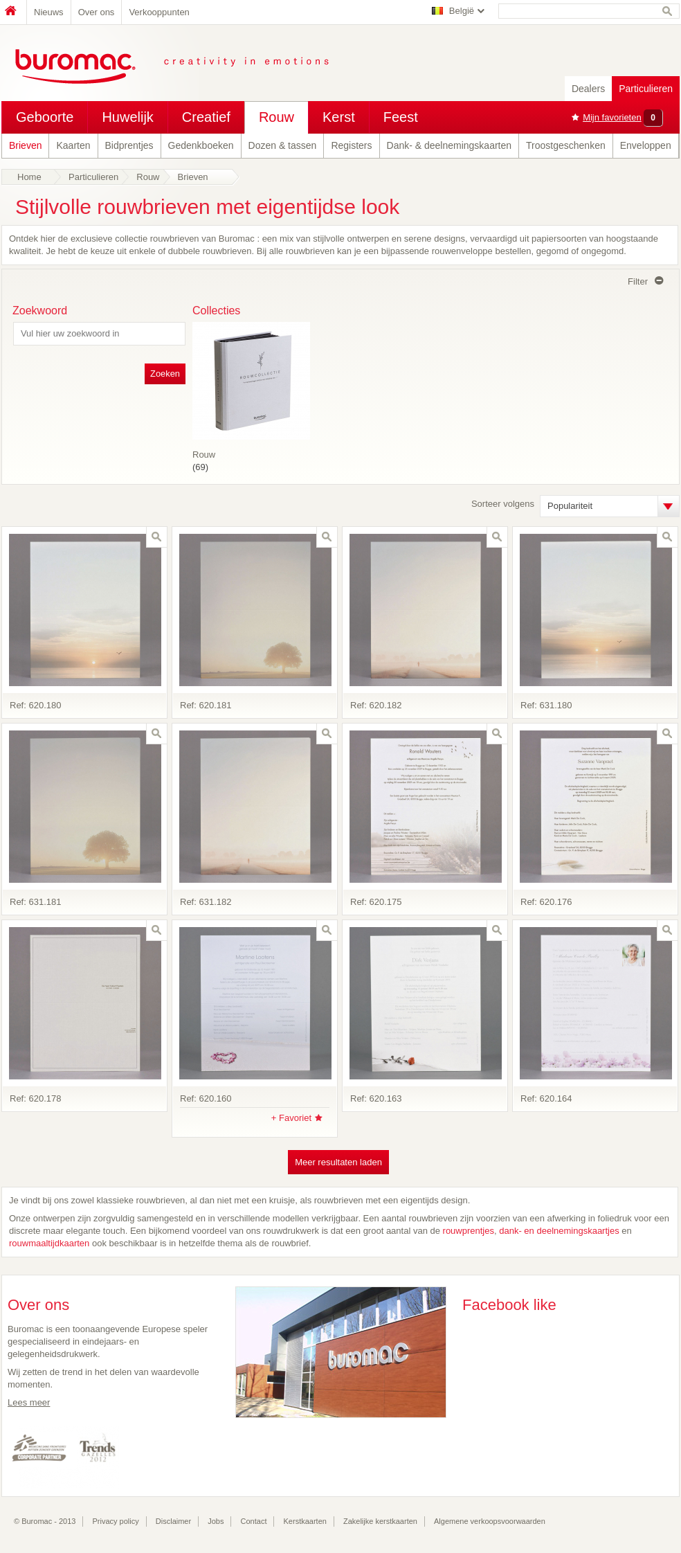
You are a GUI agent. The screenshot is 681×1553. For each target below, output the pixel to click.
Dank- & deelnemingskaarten (449, 145)
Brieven (25, 145)
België (461, 11)
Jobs (216, 1521)
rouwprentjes (468, 1231)
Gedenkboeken (201, 145)
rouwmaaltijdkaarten (50, 1243)
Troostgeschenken (566, 145)
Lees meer (29, 1402)
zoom (157, 537)
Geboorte (44, 117)
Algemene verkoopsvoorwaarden (489, 1521)
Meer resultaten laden (338, 1162)
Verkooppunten (159, 12)
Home (13, 12)
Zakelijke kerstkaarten (380, 1521)
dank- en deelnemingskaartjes (559, 1231)
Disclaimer (173, 1521)
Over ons (96, 12)
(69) (251, 451)
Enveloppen (645, 145)
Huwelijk (127, 117)
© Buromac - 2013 (44, 1521)
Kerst (339, 117)
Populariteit (569, 506)
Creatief (206, 117)
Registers (351, 145)
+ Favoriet (291, 1118)
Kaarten (73, 145)
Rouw (276, 117)
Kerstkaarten (305, 1521)
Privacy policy (116, 1521)
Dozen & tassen (282, 145)
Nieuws (49, 12)
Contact (254, 1521)
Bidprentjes (129, 145)
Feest (400, 117)
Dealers (588, 88)
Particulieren (646, 88)
